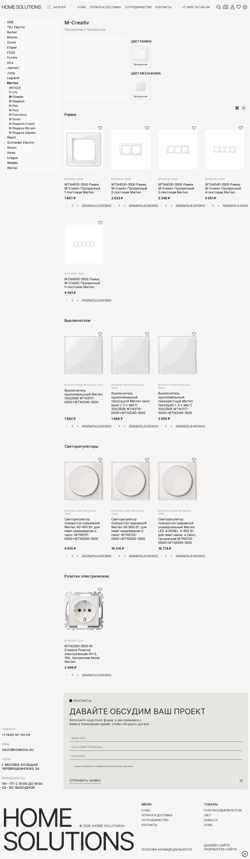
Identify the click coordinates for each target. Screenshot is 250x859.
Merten (12, 83)
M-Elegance (16, 101)
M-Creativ (16, 96)
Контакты (163, 7)
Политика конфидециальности (167, 849)
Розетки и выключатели (223, 810)
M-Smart (15, 119)
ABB (10, 22)
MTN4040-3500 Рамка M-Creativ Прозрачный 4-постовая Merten (223, 188)
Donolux (211, 820)
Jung (11, 73)
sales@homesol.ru (18, 749)
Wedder (12, 163)
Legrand (13, 78)
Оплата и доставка (105, 7)
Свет (207, 815)
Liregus (12, 158)
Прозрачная (141, 56)
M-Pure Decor (18, 114)
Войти (232, 7)
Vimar (11, 153)
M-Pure (14, 110)
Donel (11, 42)
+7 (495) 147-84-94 (196, 7)
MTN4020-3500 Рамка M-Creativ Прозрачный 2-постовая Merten (129, 188)
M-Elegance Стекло (22, 123)
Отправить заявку (85, 780)
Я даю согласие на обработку (101, 766)
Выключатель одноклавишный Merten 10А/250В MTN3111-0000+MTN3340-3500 (83, 396)
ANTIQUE (15, 87)
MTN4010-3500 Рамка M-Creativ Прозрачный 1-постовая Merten (82, 188)
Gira (10, 63)
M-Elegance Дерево (22, 132)
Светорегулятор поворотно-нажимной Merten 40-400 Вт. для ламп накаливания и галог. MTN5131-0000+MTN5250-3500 (82, 529)
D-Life (13, 92)
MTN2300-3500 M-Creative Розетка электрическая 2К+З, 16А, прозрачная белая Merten (82, 654)
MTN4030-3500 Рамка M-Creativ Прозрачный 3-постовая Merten (176, 188)
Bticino (12, 37)
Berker (12, 32)
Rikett (11, 137)
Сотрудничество (138, 7)
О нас (82, 7)
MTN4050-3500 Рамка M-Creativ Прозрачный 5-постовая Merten (82, 283)
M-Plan (13, 105)
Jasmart (13, 68)
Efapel (12, 47)
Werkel (12, 168)
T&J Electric (16, 27)
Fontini (12, 58)
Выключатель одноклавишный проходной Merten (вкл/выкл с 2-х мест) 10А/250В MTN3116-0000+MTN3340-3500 (130, 403)
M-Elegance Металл (22, 128)
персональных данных (120, 766)
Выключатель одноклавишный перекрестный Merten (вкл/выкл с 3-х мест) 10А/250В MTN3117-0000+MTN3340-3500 (175, 403)
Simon (11, 148)
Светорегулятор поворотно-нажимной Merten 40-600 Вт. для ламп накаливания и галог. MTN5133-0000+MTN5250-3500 (128, 529)
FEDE (11, 52)
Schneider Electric (20, 142)
